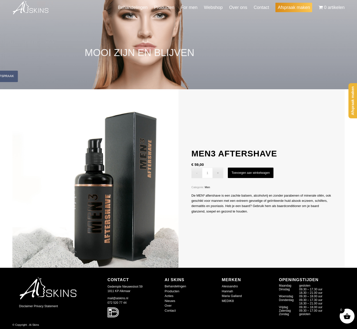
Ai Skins (34, 324)
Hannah (227, 291)
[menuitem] (133, 7)
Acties (169, 296)
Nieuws (170, 301)
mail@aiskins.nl (118, 298)
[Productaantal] (207, 173)
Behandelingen (175, 286)
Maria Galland (232, 296)
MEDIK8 (228, 301)
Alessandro (230, 286)
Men (207, 187)
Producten (172, 291)
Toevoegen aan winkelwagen (251, 173)
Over (168, 305)
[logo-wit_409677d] (30, 7)
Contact (170, 310)
